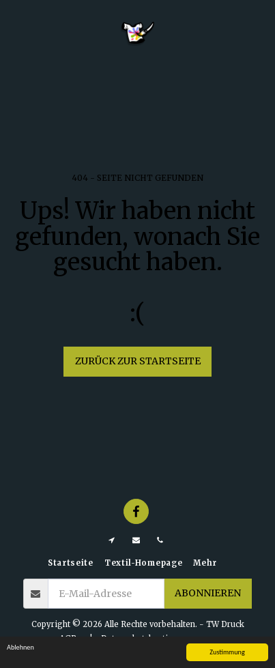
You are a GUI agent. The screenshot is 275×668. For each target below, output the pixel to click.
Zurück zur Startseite (138, 361)
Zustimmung (226, 652)
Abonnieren (208, 593)
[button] (15, 33)
